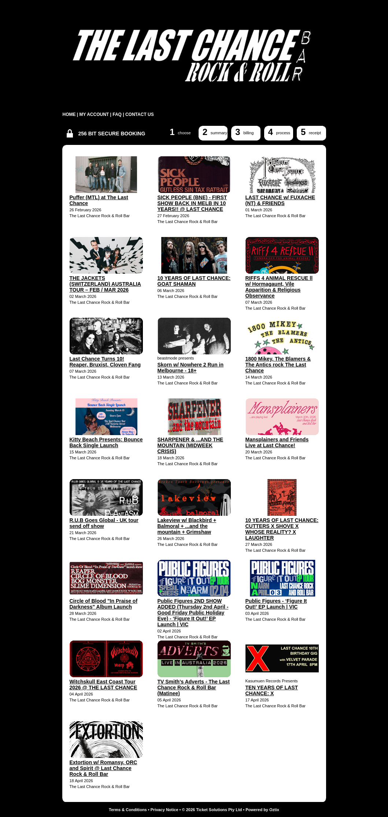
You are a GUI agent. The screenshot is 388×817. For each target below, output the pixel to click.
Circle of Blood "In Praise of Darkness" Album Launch (104, 604)
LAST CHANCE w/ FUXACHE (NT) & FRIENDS (280, 200)
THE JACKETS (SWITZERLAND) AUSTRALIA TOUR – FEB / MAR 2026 (105, 284)
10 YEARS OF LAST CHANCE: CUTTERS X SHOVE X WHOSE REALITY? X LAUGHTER (282, 529)
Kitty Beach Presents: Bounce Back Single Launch (106, 442)
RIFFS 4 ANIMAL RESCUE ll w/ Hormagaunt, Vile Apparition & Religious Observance (279, 287)
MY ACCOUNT (94, 114)
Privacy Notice (164, 809)
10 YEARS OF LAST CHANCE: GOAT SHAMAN (194, 281)
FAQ (117, 114)
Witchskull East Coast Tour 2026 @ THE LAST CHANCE (103, 684)
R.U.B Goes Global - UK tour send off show (104, 523)
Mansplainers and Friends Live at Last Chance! (277, 442)
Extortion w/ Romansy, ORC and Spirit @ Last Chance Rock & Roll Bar (103, 768)
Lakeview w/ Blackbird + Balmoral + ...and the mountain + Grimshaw (187, 526)
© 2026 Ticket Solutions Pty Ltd (212, 809)
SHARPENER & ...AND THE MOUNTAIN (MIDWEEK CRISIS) (190, 445)
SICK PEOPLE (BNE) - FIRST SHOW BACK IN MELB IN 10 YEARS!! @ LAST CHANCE (192, 203)
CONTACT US (139, 114)
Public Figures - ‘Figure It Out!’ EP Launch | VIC (276, 604)
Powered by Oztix (262, 809)
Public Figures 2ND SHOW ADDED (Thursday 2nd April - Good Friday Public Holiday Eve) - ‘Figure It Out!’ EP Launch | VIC (193, 612)
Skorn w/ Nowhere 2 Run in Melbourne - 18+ (190, 367)
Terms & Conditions (128, 809)
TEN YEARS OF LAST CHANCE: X (271, 690)
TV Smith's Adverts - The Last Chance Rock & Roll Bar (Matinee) (194, 687)
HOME (69, 114)
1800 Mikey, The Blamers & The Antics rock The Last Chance (278, 364)
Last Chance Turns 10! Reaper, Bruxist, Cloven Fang (105, 362)
